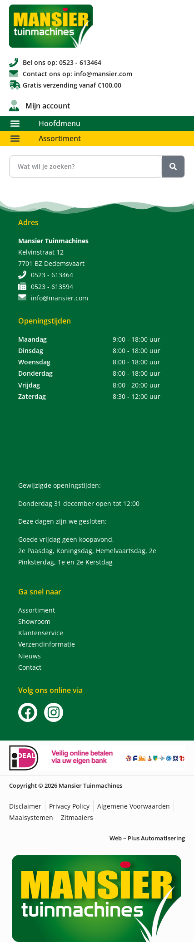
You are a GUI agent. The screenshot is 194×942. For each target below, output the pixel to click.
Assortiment (60, 138)
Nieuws (29, 656)
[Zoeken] (173, 166)
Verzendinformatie (46, 644)
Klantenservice (40, 632)
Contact (29, 667)
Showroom (34, 621)
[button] (14, 123)
